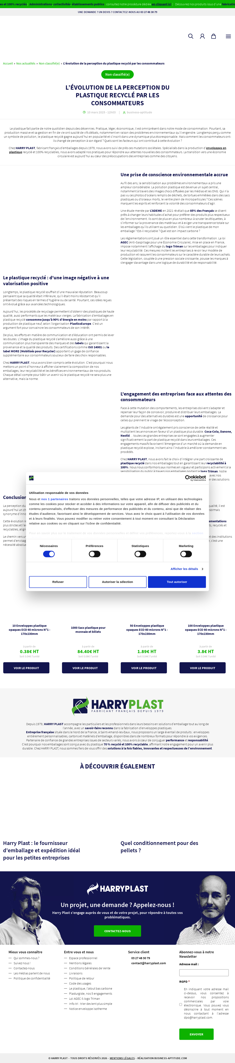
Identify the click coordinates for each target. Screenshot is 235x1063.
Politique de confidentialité (32, 978)
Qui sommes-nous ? (26, 958)
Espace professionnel (83, 958)
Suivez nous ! (22, 963)
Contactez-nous (24, 968)
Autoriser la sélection (117, 582)
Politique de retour (81, 978)
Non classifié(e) (49, 63)
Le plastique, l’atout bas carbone (90, 988)
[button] (202, 36)
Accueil (8, 63)
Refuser (58, 582)
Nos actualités (25, 63)
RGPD (184, 981)
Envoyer (196, 1034)
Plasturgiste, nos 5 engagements (90, 993)
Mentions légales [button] (122, 1058)
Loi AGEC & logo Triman (84, 998)
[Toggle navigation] (228, 35)
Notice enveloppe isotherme (88, 1009)
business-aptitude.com (170, 1058)
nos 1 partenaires (54, 499)
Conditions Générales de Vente (89, 968)
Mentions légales (80, 963)
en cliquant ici (167, 4)
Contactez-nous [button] (117, 931)
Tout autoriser (177, 582)
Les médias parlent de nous (32, 973)
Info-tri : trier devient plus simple (90, 1004)
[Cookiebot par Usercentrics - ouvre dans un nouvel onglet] (188, 478)
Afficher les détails (184, 569)
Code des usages (80, 983)
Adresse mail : (189, 964)
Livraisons (75, 973)
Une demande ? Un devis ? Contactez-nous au (117, 12)
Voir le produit (26, 668)
